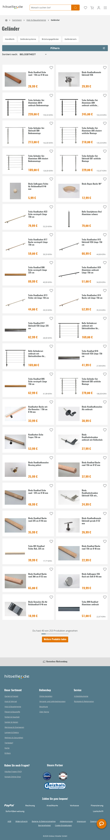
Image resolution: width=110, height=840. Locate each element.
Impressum (81, 821)
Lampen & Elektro (12, 732)
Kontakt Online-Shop (13, 776)
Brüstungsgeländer (50, 39)
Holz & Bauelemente (13, 706)
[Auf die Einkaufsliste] (51, 67)
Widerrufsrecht (21, 821)
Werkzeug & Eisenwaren (14, 727)
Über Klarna (44, 712)
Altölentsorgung (66, 821)
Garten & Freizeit (11, 696)
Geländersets (70, 39)
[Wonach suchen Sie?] (50, 7)
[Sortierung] (33, 54)
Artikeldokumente (81, 696)
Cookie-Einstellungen (63, 825)
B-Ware (8, 753)
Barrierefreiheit (44, 825)
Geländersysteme (28, 39)
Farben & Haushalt (12, 717)
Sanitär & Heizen (11, 722)
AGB (9, 821)
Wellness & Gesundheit (14, 737)
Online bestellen (45, 696)
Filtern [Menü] (77, 48)
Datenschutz (95, 821)
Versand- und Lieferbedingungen (52, 701)
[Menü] (105, 7)
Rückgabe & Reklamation (84, 701)
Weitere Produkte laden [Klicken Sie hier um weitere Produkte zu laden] (55, 639)
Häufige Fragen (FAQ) (13, 771)
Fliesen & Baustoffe (12, 712)
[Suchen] (75, 7)
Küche (7, 748)
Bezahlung (43, 706)
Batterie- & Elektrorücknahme (44, 821)
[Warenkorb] (92, 7)
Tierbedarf (9, 743)
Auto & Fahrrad (11, 701)
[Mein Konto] (98, 7)
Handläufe (9, 39)
